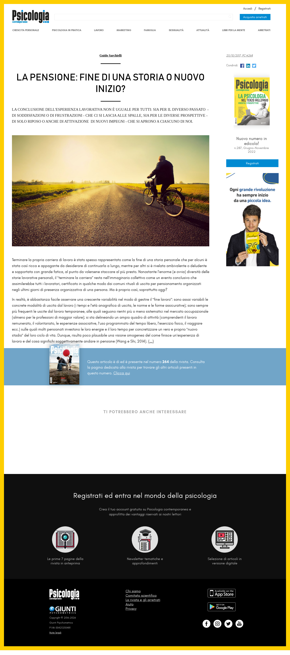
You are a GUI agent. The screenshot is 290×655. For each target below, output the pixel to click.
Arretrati (264, 30)
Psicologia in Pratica (66, 30)
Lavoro (99, 30)
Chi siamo (133, 591)
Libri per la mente (233, 30)
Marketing (124, 30)
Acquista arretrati (255, 17)
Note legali (55, 632)
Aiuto (130, 604)
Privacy (131, 608)
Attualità (202, 30)
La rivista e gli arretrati (143, 600)
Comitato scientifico (141, 595)
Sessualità (176, 30)
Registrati (265, 8)
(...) (151, 341)
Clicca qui (121, 373)
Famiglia (150, 30)
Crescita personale (25, 30)
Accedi (247, 8)
